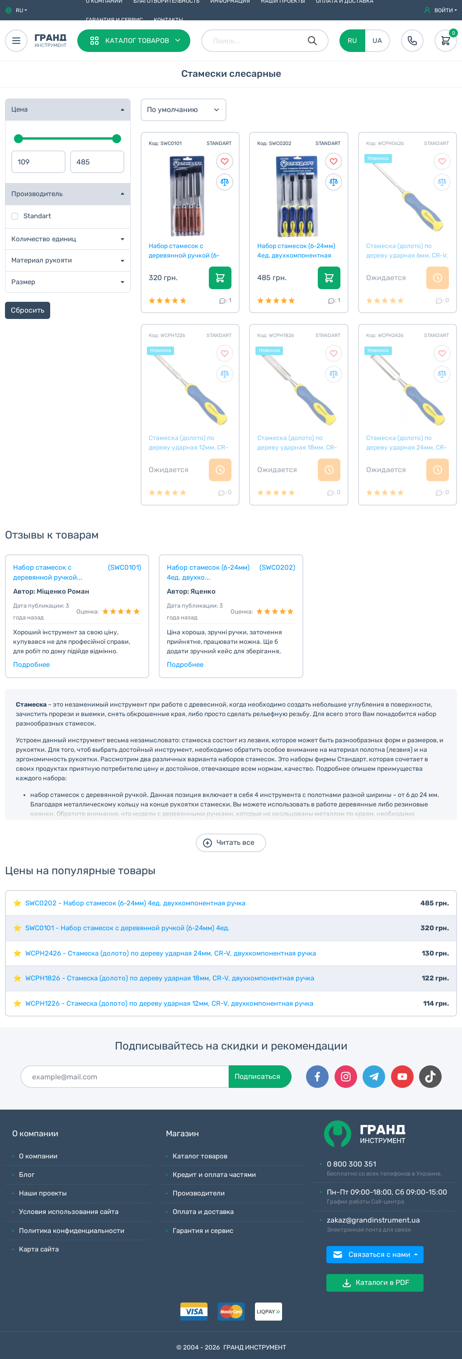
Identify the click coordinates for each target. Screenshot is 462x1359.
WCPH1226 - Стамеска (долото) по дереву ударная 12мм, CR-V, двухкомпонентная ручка (169, 1003)
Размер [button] (23, 282)
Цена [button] (19, 109)
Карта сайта (39, 1249)
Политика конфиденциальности (71, 1231)
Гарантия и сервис (114, 20)
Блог (26, 1175)
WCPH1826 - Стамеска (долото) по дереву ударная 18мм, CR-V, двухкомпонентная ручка (169, 978)
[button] (16, 10)
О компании (38, 1156)
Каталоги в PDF (375, 1283)
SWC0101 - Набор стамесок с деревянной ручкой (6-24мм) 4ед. (127, 928)
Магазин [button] (182, 1134)
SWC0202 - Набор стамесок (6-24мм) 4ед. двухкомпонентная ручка (135, 903)
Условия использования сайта (68, 1212)
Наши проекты (43, 1193)
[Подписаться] (124, 1076)
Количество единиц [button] (43, 239)
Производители (199, 1193)
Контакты (168, 20)
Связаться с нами (372, 1254)
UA (377, 41)
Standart (37, 216)
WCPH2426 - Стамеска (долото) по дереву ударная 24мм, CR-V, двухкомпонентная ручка (170, 953)
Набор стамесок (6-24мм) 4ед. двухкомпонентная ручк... (296, 250)
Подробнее (31, 665)
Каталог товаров (200, 1156)
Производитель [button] (37, 194)
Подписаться (257, 1076)
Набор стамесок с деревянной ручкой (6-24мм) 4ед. (184, 250)
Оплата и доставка (203, 1212)
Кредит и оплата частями (214, 1175)
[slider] (18, 138)
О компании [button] (35, 1134)
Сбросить (27, 310)
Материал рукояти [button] (41, 260)
